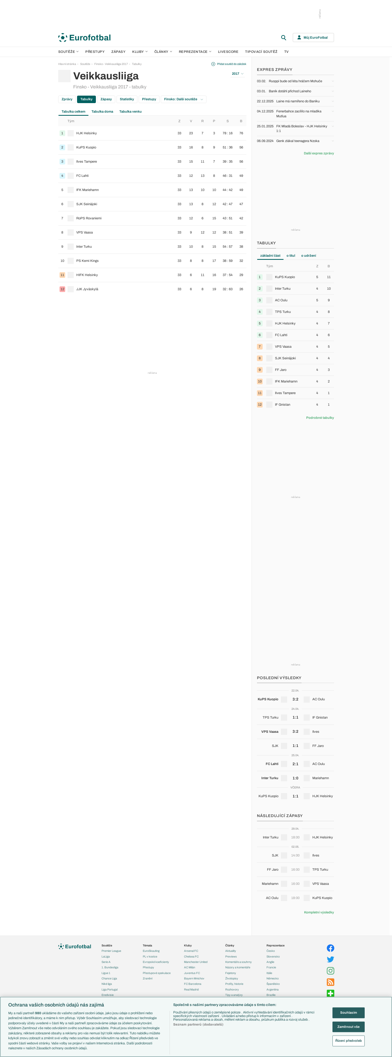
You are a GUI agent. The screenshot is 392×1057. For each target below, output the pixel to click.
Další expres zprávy (319, 153)
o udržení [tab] (308, 255)
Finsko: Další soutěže (183, 99)
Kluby (140, 52)
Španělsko (273, 983)
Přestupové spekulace (157, 973)
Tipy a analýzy (234, 994)
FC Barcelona (192, 983)
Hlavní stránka (67, 63)
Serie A (106, 961)
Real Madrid (191, 989)
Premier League (111, 950)
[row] (152, 133)
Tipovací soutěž (261, 52)
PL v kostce (150, 956)
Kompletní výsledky (319, 912)
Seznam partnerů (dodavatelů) (198, 1024)
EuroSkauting (151, 950)
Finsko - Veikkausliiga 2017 (111, 63)
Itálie (269, 973)
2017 (238, 74)
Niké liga (107, 983)
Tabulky (137, 63)
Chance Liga (109, 978)
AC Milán (189, 967)
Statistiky (127, 99)
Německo (272, 978)
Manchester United (195, 961)
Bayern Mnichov (194, 978)
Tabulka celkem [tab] (73, 111)
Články (229, 945)
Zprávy (67, 99)
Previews (231, 956)
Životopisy (231, 978)
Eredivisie (108, 994)
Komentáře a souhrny (238, 961)
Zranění (147, 978)
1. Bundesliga (110, 967)
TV (286, 52)
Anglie (270, 961)
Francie (271, 967)
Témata (147, 945)
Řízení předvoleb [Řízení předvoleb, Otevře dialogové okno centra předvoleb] (348, 1041)
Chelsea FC (191, 956)
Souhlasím (348, 1012)
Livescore (228, 52)
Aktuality (230, 950)
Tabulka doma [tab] (102, 111)
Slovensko (273, 956)
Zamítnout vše (348, 1026)
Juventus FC (192, 973)
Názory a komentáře (237, 967)
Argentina (272, 989)
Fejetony (230, 973)
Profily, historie (234, 983)
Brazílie (271, 994)
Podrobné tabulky (320, 418)
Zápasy (118, 52)
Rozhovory (232, 989)
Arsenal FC (191, 950)
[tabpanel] (152, 206)
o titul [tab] (291, 255)
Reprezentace (195, 52)
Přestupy (95, 52)
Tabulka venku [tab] (130, 111)
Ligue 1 (106, 973)
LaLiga (106, 956)
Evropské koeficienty (156, 961)
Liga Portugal (110, 989)
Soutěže (68, 52)
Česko (270, 950)
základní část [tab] (270, 255)
